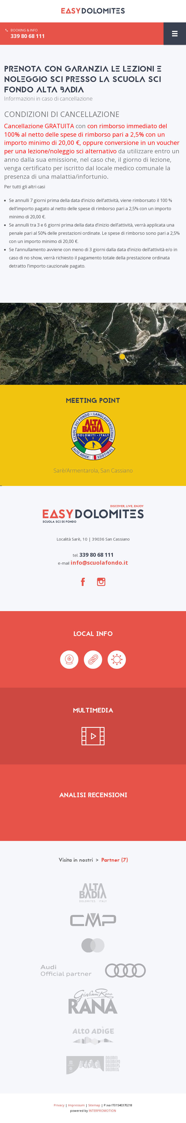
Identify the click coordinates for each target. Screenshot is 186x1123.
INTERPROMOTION (102, 1111)
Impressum (76, 1105)
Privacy (59, 1105)
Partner (114, 860)
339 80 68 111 (28, 36)
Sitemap (94, 1105)
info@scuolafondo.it (99, 562)
